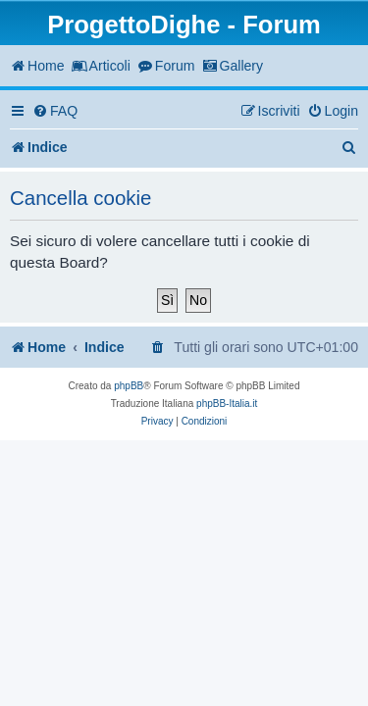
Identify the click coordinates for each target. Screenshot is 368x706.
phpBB (128, 385)
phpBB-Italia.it (226, 403)
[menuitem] (55, 111)
